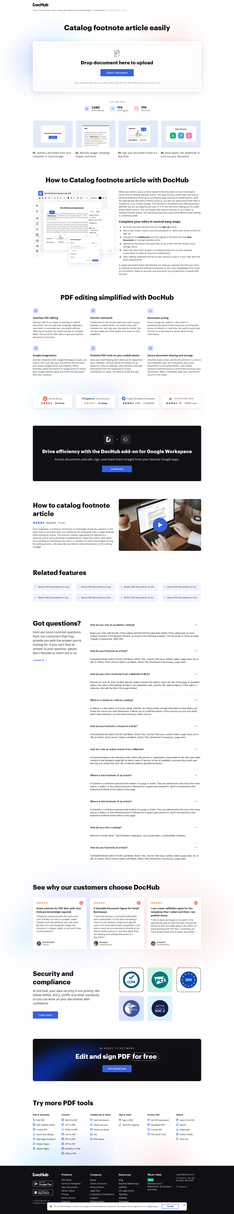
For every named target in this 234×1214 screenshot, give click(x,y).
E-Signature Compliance (102, 1194)
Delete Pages (42, 1148)
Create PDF (41, 1129)
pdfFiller (123, 1187)
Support (94, 1197)
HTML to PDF (71, 1129)
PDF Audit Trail (158, 1134)
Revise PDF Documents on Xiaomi (97, 586)
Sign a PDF (127, 1120)
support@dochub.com (185, 1174)
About (93, 1180)
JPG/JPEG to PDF (72, 1148)
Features (65, 1201)
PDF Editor (66, 1180)
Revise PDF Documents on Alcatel (97, 597)
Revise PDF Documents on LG (181, 586)
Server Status (68, 1190)
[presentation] (117, 66)
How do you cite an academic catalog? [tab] (143, 624)
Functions (66, 1205)
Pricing (64, 1194)
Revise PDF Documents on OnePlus (184, 597)
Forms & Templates (71, 1183)
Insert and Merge (45, 1134)
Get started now (117, 1068)
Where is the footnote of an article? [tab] (143, 775)
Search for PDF (187, 1120)
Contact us (38, 660)
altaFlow (123, 1197)
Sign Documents (69, 1187)
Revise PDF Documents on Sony (53, 586)
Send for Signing (130, 1124)
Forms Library (68, 1197)
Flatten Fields (186, 1134)
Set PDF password (160, 1120)
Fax (95, 1134)
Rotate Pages (42, 1144)
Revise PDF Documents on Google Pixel (141, 597)
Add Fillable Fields (45, 1124)
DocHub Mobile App (129, 1183)
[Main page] (40, 5)
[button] (160, 525)
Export (183, 1124)
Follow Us (183, 1186)
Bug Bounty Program (100, 1205)
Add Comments (101, 1120)
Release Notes (97, 1201)
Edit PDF (40, 1120)
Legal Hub (95, 1190)
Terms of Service (98, 1183)
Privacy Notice (97, 1187)
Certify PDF (156, 1129)
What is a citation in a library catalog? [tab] (143, 700)
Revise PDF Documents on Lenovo (55, 597)
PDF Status (99, 1139)
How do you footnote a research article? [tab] (143, 726)
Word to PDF (71, 1120)
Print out (184, 1139)
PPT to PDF (70, 1139)
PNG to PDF (70, 1153)
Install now (117, 469)
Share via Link (101, 1124)
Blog (121, 1180)
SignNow (123, 1194)
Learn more (45, 1015)
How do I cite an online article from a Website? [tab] (143, 749)
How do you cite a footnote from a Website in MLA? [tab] (143, 674)
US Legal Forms (126, 1190)
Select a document (117, 72)
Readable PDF (158, 1124)
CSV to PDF (70, 1134)
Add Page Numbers (46, 1139)
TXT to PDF (70, 1124)
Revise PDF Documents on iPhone (140, 586)
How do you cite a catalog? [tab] (143, 827)
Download (185, 1129)
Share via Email (101, 1129)
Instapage (124, 1201)
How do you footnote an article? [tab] (143, 650)
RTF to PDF (70, 1144)
